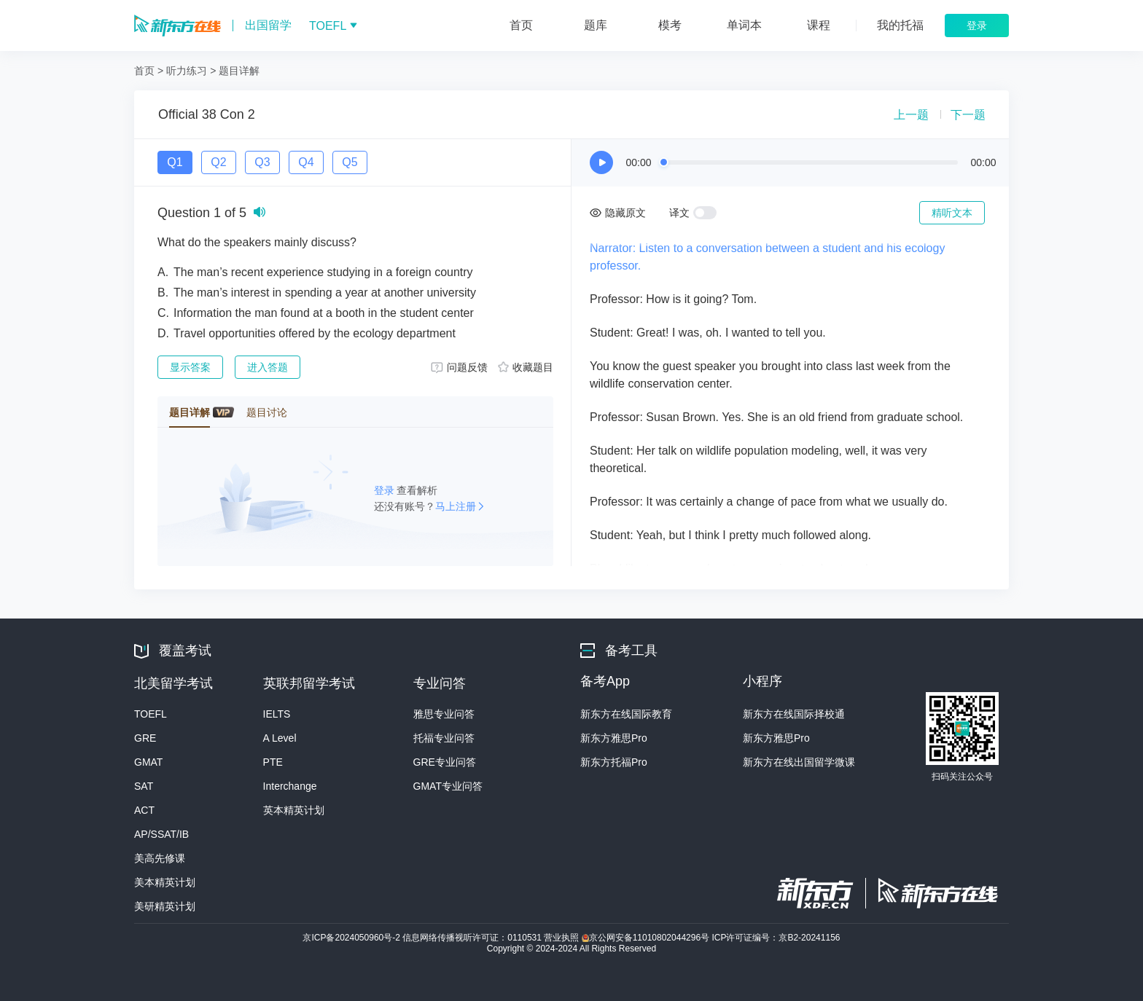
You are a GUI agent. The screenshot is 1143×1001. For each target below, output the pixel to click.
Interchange (290, 786)
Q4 (305, 162)
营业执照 (562, 938)
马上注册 (455, 506)
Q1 (174, 162)
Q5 (349, 162)
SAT (143, 786)
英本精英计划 (293, 810)
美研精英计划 (164, 906)
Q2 (218, 162)
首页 (144, 70)
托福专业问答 (444, 738)
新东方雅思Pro (613, 738)
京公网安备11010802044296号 (647, 938)
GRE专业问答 (444, 762)
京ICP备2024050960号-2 (352, 938)
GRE (145, 738)
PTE (273, 762)
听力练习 (186, 70)
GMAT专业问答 (448, 786)
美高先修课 (159, 858)
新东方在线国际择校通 (794, 714)
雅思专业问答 (444, 714)
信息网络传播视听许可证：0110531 (473, 938)
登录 (385, 490)
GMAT (148, 762)
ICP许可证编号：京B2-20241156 (775, 938)
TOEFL (150, 714)
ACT (144, 810)
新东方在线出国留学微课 (799, 762)
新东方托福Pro (613, 762)
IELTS (277, 714)
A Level (280, 738)
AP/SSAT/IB (161, 834)
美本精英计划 (164, 882)
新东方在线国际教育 (626, 714)
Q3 (262, 162)
